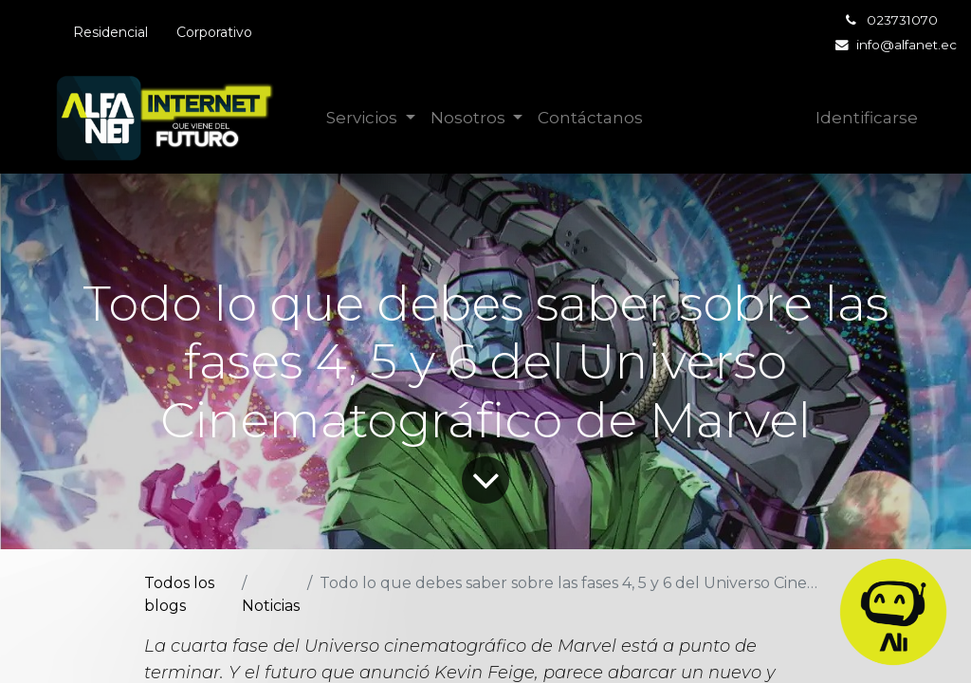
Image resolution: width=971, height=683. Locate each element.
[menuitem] (590, 118)
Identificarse (866, 117)
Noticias (271, 606)
